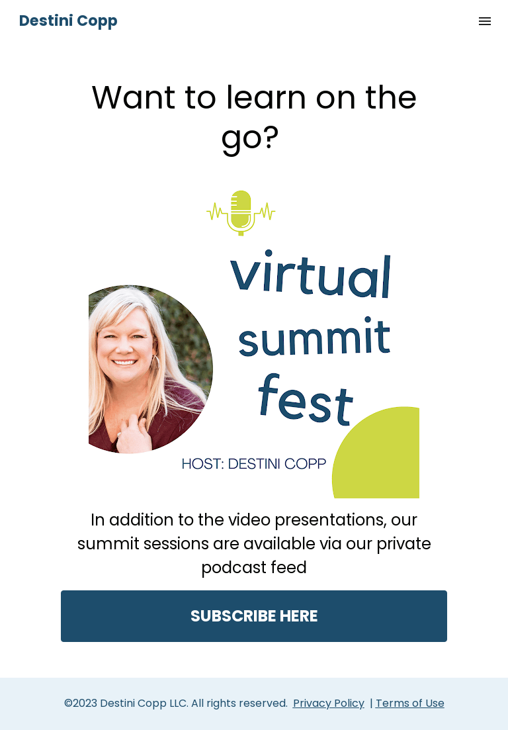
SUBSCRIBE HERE (254, 616)
